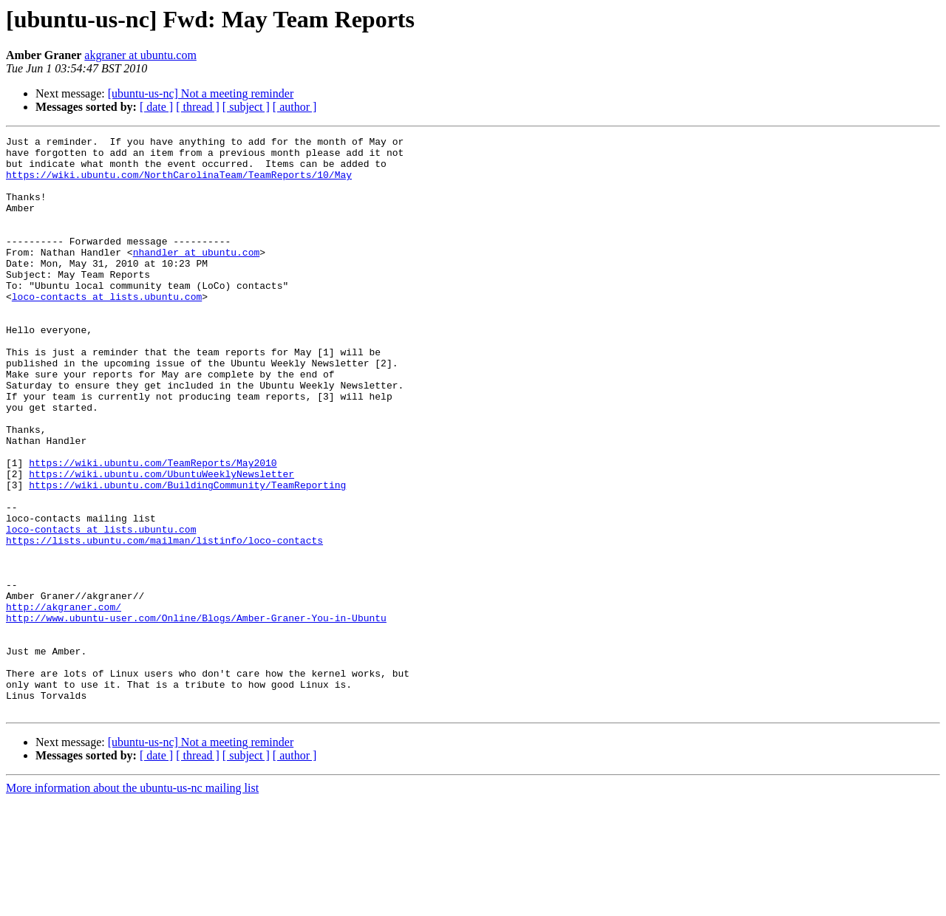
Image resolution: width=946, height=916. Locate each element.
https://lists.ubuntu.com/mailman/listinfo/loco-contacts (164, 622)
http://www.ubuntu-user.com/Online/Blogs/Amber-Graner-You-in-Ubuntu (196, 715)
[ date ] (156, 106)
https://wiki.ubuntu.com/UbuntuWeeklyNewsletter (161, 542)
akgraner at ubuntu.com (140, 55)
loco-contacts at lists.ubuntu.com (107, 329)
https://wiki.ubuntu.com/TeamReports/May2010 (152, 529)
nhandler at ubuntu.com (196, 276)
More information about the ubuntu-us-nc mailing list (132, 903)
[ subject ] (246, 106)
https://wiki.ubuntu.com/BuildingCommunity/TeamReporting (187, 555)
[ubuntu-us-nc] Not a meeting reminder (200, 93)
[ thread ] (198, 106)
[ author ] (295, 106)
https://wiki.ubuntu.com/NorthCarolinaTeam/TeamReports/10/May (179, 183)
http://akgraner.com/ (63, 701)
